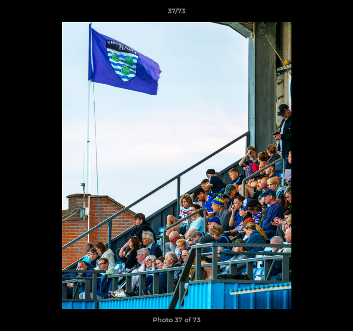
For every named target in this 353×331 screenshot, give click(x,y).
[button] (341, 13)
